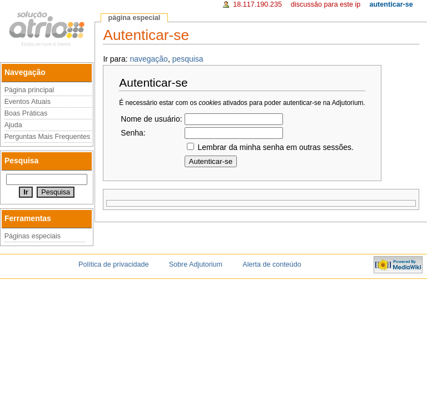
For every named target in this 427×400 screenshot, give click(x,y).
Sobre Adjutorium (195, 264)
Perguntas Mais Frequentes (47, 137)
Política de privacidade (113, 264)
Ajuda (13, 125)
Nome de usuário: (151, 118)
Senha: (133, 132)
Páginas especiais (32, 236)
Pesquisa (21, 160)
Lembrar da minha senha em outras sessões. (275, 147)
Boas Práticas (26, 113)
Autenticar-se (391, 4)
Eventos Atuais (27, 102)
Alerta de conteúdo (271, 264)
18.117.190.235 (257, 4)
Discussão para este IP (325, 4)
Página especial (134, 18)
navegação (149, 58)
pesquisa (187, 58)
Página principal (29, 90)
